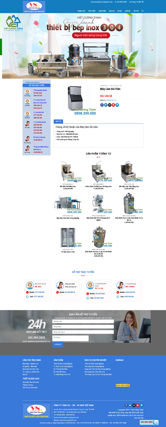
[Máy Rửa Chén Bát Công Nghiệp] (68, 203)
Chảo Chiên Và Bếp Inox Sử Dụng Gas (98, 186)
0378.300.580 (38, 130)
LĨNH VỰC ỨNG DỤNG (32, 360)
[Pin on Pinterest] (113, 105)
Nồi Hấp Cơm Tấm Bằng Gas (129, 186)
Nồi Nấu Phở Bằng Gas (68, 186)
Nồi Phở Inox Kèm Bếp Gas (33, 224)
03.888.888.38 (38, 140)
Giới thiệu (91, 11)
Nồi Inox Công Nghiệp (31, 216)
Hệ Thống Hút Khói (60, 369)
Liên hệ (127, 11)
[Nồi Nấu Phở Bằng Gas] (68, 171)
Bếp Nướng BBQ (29, 177)
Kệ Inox (27, 200)
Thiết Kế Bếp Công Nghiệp (94, 364)
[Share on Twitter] (106, 105)
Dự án (120, 11)
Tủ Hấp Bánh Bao (30, 255)
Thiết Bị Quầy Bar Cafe (32, 239)
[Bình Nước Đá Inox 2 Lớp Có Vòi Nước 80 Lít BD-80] (98, 237)
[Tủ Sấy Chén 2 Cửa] (68, 237)
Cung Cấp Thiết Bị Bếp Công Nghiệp (98, 369)
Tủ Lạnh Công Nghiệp (31, 263)
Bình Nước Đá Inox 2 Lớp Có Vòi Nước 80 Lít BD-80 (98, 253)
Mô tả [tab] (58, 121)
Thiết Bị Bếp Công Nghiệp (63, 364)
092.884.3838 (38, 93)
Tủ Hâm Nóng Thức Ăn (32, 251)
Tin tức (136, 11)
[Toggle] (49, 172)
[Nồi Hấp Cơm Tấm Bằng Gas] (129, 171)
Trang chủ (81, 11)
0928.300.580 (38, 125)
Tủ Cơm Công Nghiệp (31, 247)
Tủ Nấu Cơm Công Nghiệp (63, 366)
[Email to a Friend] (109, 105)
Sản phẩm (102, 11)
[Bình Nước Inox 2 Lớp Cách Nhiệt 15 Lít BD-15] (129, 203)
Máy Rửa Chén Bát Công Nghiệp (68, 218)
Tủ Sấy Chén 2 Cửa (68, 252)
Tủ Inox (27, 259)
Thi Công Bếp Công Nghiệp (94, 366)
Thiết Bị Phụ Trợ (30, 235)
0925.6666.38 (38, 108)
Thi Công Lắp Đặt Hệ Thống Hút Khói (98, 374)
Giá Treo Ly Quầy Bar (30, 388)
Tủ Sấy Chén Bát (30, 267)
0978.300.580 (38, 127)
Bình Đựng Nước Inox (31, 180)
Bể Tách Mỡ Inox (30, 169)
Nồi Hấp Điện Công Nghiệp (33, 208)
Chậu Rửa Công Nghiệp (32, 184)
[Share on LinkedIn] (117, 105)
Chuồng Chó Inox (30, 192)
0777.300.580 (38, 115)
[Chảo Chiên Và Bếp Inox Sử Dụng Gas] (98, 171)
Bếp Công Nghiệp (30, 173)
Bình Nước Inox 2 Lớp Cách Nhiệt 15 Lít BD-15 (129, 219)
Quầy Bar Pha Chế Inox (31, 227)
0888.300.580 (38, 118)
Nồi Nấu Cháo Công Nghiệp (33, 220)
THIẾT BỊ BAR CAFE (31, 378)
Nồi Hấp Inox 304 (30, 212)
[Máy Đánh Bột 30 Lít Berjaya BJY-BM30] (98, 203)
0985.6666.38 (38, 105)
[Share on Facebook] (102, 105)
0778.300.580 (38, 133)
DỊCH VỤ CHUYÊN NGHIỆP (95, 360)
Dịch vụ (111, 11)
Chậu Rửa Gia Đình (30, 188)
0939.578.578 (38, 96)
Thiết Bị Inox (29, 231)
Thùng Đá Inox (29, 243)
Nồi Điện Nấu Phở (30, 204)
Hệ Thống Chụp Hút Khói (32, 196)
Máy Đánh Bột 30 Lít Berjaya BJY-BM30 (98, 219)
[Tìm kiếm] (142, 11)
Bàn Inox (27, 165)
